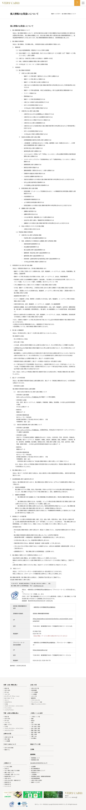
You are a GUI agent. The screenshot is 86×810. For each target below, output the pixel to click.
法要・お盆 (33, 736)
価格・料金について (8, 772)
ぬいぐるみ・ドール (8, 698)
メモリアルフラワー (8, 730)
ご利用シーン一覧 (35, 716)
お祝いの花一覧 (34, 688)
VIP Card (6, 692)
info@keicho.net (38, 586)
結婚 (31, 718)
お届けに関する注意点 (36, 780)
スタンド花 (33, 696)
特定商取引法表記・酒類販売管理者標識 (40, 776)
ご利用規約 (33, 774)
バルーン (6, 700)
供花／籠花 (6, 739)
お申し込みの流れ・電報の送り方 (12, 780)
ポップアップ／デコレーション (11, 696)
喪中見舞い (33, 738)
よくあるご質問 (7, 766)
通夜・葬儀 (33, 734)
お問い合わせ (7, 778)
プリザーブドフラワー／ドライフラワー (13, 706)
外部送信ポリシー (35, 772)
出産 (31, 722)
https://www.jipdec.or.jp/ (40, 650)
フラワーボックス (35, 700)
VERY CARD (6, 690)
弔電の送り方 (7, 784)
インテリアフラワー (8, 710)
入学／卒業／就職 (35, 724)
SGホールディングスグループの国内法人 (27, 397)
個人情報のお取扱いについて (37, 770)
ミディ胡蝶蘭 (34, 692)
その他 (5, 704)
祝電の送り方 (7, 782)
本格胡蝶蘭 (33, 690)
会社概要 (33, 766)
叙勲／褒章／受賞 (35, 728)
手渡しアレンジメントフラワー (38, 704)
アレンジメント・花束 (36, 702)
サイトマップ (7, 786)
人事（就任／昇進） (35, 726)
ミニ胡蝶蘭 (33, 694)
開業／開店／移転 (35, 730)
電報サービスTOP (55, 13)
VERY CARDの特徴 (8, 747)
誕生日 (32, 720)
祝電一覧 (6, 688)
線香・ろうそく (7, 724)
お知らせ (6, 768)
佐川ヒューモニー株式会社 (71, 797)
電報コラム (6, 749)
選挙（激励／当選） (35, 732)
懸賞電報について (35, 758)
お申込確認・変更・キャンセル (11, 774)
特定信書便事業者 (35, 778)
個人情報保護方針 (35, 768)
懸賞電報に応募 (34, 760)
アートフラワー (7, 708)
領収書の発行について (9, 776)
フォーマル (6, 694)
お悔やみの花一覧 (8, 737)
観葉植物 (33, 698)
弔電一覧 (6, 716)
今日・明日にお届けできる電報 (11, 770)
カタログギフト (7, 702)
